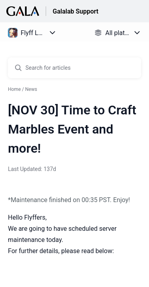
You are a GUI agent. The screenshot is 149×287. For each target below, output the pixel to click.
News (31, 89)
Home (14, 89)
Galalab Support (75, 11)
